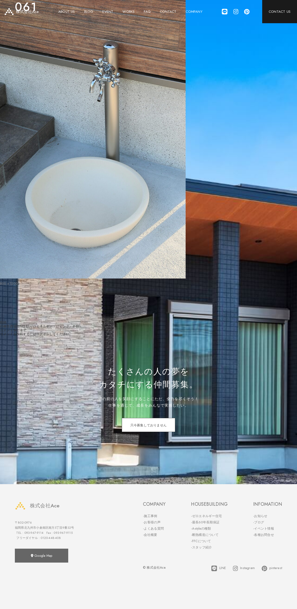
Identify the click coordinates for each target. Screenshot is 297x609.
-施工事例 (150, 516)
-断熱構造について (205, 534)
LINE (218, 568)
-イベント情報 (263, 528)
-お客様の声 (152, 522)
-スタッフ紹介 (201, 547)
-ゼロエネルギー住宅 (206, 516)
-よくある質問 (153, 528)
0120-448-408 (51, 538)
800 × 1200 (9, 283)
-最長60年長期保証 (205, 522)
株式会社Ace (37, 505)
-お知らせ (260, 516)
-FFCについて (201, 541)
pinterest (272, 568)
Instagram (244, 568)
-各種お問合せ (263, 534)
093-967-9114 (33, 533)
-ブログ (258, 522)
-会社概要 (150, 534)
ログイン (42, 334)
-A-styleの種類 (201, 528)
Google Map (41, 555)
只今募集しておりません (148, 425)
